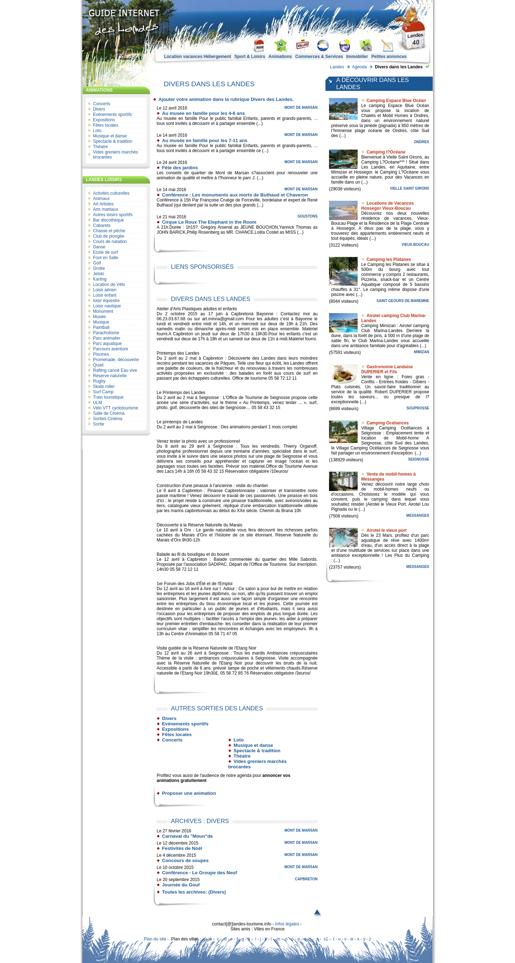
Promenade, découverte (116, 359)
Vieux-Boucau (415, 245)
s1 (326, 939)
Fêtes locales (105, 125)
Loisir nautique (107, 305)
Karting (100, 279)
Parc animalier (107, 338)
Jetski (98, 273)
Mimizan (421, 352)
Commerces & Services (319, 56)
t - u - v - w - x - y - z (352, 939)
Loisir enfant (104, 295)
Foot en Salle (105, 257)
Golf (97, 263)
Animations (280, 56)
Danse (99, 246)
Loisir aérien (104, 289)
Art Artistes (103, 203)
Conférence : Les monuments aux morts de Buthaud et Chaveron (235, 195)
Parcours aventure (110, 348)
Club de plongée (108, 236)
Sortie (98, 424)
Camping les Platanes (389, 259)
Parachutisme (106, 332)
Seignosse (418, 459)
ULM (97, 402)
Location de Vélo (109, 284)
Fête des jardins (180, 167)
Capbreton (306, 879)
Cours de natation (110, 241)
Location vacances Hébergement (197, 56)
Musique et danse (110, 135)
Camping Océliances (388, 422)
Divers (99, 109)
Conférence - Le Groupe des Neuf (199, 872)
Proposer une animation (189, 793)
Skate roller (104, 386)
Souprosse (418, 408)
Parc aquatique (107, 343)
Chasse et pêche (109, 230)
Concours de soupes (185, 860)
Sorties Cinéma (107, 418)
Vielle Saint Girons (409, 188)
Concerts (101, 103)
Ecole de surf (105, 252)
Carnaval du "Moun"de (187, 836)
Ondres (421, 142)
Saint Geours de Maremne (403, 301)
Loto (97, 130)
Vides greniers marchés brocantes (115, 155)
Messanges (417, 515)
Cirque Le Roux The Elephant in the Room (209, 222)
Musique (101, 322)
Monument (103, 311)
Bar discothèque (108, 220)
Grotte (99, 268)
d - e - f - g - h (237, 939)
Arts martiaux (105, 209)
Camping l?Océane (386, 152)
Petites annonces (389, 56)
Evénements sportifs (112, 114)
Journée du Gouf (181, 884)
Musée (99, 316)
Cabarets (102, 225)
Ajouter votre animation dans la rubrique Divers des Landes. (226, 99)
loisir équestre (106, 300)
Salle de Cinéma (108, 413)
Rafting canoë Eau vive (115, 370)
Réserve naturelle (110, 375)
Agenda (359, 66)
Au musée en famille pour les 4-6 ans (203, 113)
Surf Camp (103, 391)
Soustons (308, 216)
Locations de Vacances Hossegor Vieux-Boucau (387, 206)
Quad (98, 365)
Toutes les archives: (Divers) (194, 892)
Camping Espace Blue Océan (396, 100)
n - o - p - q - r (298, 939)
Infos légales (287, 923)
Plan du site (155, 939)
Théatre (100, 146)
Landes (337, 66)
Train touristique (108, 397)
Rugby (99, 381)
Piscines (101, 354)
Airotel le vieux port (387, 530)
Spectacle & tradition (112, 141)
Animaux (101, 198)
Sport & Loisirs (249, 56)
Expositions (104, 119)
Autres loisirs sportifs (113, 214)
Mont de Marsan (301, 108)
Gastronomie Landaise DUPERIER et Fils (387, 369)
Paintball (101, 327)
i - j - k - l (263, 939)
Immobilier (357, 56)
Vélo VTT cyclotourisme (115, 407)
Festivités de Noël (182, 848)
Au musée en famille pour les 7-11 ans (204, 140)
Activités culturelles (111, 193)
